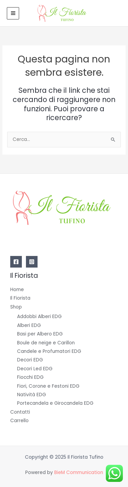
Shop (16, 307)
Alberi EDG (29, 325)
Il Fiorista (20, 298)
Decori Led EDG (35, 369)
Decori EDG (30, 360)
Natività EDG (31, 394)
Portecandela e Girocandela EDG (55, 403)
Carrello (19, 420)
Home (17, 289)
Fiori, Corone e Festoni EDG (48, 386)
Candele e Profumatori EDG (49, 351)
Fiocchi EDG (30, 377)
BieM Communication (78, 472)
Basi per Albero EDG (40, 334)
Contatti (20, 412)
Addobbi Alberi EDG (39, 316)
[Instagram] (32, 262)
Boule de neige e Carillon (46, 343)
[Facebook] (16, 262)
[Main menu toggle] (13, 13)
